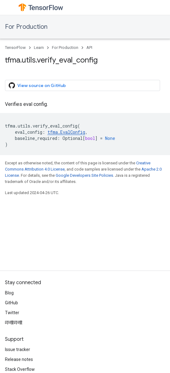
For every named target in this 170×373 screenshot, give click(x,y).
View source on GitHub (37, 85)
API (89, 47)
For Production (26, 27)
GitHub (11, 302)
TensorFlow (15, 47)
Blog (9, 292)
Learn (39, 47)
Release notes (19, 359)
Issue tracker (17, 349)
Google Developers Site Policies (84, 175)
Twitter (12, 312)
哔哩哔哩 (13, 322)
